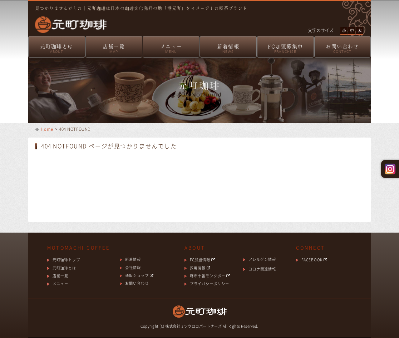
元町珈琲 (67, 20)
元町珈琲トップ (66, 259)
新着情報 (228, 49)
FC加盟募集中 (285, 49)
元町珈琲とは (57, 49)
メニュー (171, 49)
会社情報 (133, 267)
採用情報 (200, 267)
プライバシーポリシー (209, 283)
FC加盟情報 (202, 259)
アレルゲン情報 (262, 259)
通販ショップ (139, 275)
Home (47, 129)
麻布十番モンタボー (210, 275)
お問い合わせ (342, 49)
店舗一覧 (114, 49)
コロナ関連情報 (262, 269)
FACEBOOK (314, 259)
